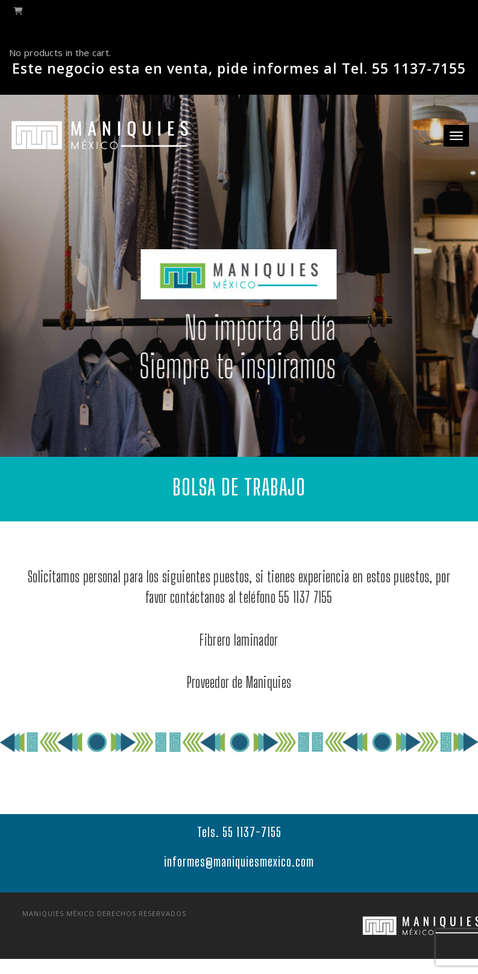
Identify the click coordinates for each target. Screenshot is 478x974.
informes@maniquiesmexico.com (239, 870)
